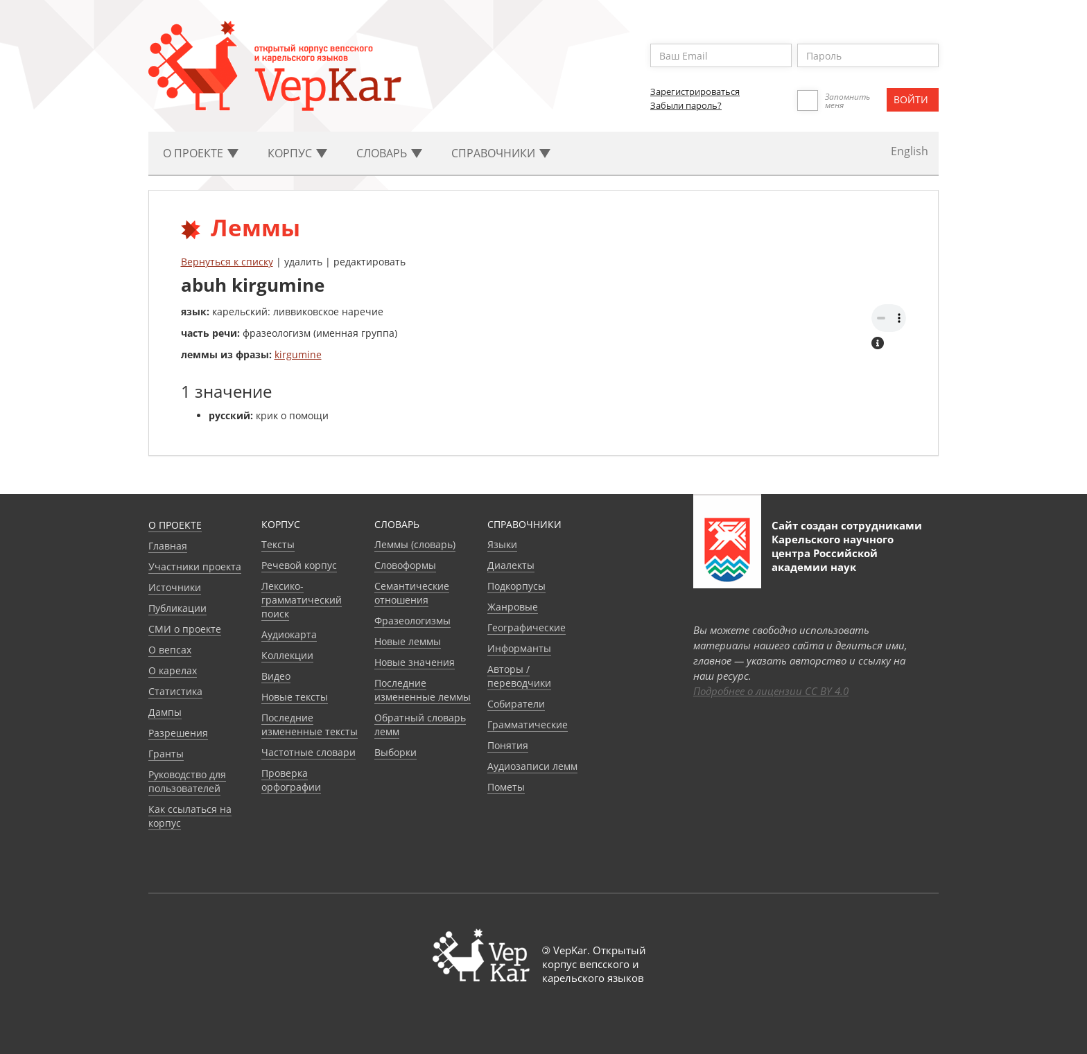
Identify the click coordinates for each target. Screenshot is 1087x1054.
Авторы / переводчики (519, 676)
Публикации (177, 608)
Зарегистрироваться (695, 91)
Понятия (507, 745)
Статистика (175, 691)
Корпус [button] (297, 153)
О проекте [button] (200, 153)
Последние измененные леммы (422, 689)
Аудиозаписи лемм (532, 766)
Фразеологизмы (412, 620)
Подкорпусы (516, 585)
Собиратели (516, 703)
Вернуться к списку (227, 261)
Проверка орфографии (291, 779)
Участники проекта (194, 566)
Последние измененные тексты (309, 724)
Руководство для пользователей (187, 781)
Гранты (166, 753)
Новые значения (414, 662)
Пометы (506, 786)
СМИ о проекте (184, 628)
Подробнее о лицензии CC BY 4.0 (771, 691)
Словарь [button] (389, 153)
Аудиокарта (289, 634)
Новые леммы (407, 641)
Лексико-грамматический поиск (301, 599)
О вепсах (169, 649)
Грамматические (527, 724)
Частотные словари (308, 752)
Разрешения (178, 732)
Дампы (165, 712)
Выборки (395, 752)
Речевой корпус (299, 565)
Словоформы (405, 565)
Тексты (278, 544)
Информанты (519, 648)
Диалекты (510, 565)
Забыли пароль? (686, 105)
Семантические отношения (411, 592)
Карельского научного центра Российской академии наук (833, 553)
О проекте (175, 525)
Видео (275, 676)
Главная (167, 545)
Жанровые (512, 606)
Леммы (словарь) (414, 544)
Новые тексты (294, 696)
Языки (502, 544)
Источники (174, 587)
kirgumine (298, 354)
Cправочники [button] (500, 153)
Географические (526, 627)
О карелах (172, 670)
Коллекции (287, 655)
